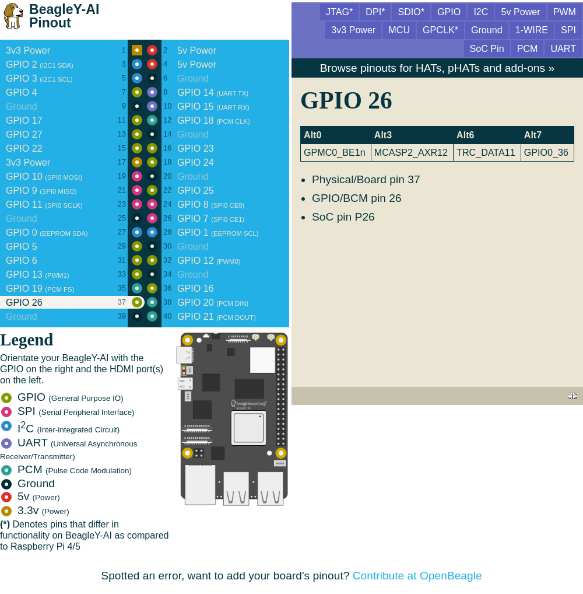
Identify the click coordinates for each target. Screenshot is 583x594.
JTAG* (339, 11)
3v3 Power (353, 30)
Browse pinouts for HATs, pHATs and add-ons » (437, 68)
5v (30, 496)
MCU (399, 30)
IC (60, 428)
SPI (68, 411)
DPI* (375, 11)
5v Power (520, 11)
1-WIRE (531, 30)
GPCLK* (440, 30)
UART (69, 448)
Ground (28, 483)
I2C (480, 11)
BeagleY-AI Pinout (64, 16)
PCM (66, 469)
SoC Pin (487, 48)
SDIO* (411, 11)
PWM (564, 11)
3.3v (35, 510)
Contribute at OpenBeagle (417, 575)
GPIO (62, 397)
